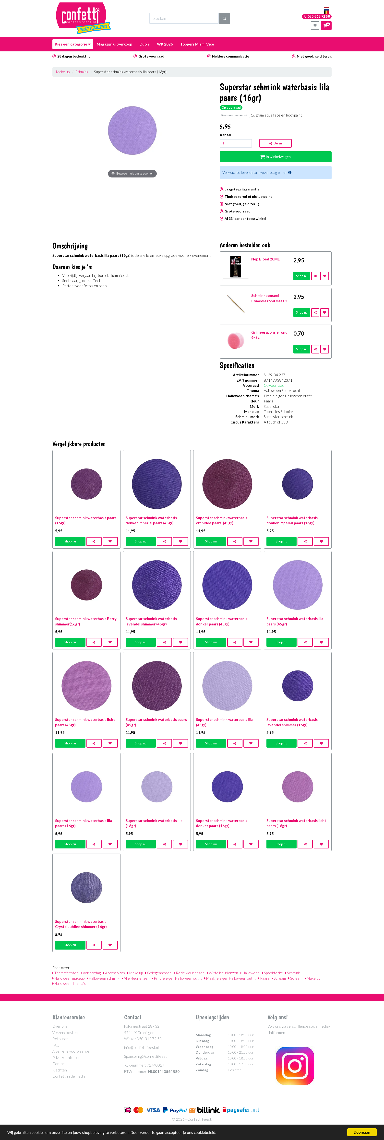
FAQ (56, 1045)
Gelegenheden (158, 973)
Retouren (60, 1038)
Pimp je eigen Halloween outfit (177, 978)
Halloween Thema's (69, 983)
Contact (59, 1063)
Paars (263, 978)
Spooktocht (272, 973)
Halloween (250, 973)
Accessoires (114, 973)
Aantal (225, 135)
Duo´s (145, 44)
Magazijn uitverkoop (114, 44)
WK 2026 (165, 44)
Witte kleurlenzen (222, 973)
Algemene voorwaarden (71, 1051)
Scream (279, 978)
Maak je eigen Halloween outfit (230, 978)
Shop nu (302, 276)
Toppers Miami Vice (197, 44)
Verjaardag (91, 973)
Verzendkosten (65, 1032)
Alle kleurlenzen (135, 978)
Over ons (59, 1026)
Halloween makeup (68, 978)
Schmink (81, 72)
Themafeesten (65, 973)
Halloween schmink (103, 978)
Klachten (59, 1070)
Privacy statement (67, 1057)
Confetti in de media (68, 1076)
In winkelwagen (275, 156)
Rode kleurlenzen (189, 973)
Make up (63, 72)
